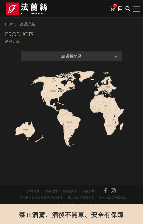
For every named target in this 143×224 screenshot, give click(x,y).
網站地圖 (33, 191)
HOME (10, 23)
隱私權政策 (90, 191)
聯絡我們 (51, 191)
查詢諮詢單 (69, 191)
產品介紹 (27, 23)
